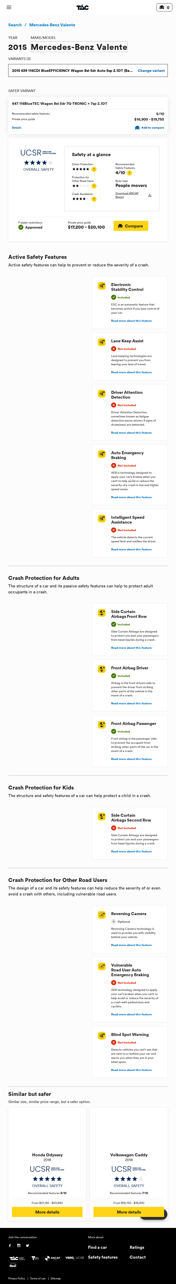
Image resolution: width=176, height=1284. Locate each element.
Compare (131, 226)
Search (15, 24)
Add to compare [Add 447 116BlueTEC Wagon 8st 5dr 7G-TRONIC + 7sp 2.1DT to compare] (150, 127)
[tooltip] (93, 169)
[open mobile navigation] (9, 7)
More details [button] (47, 1212)
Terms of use (38, 1278)
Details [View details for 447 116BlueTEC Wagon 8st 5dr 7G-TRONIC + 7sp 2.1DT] (17, 128)
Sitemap (56, 1278)
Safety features (103, 1257)
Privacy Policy (16, 1278)
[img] (38, 160)
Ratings (137, 1247)
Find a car (97, 1247)
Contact (138, 1257)
